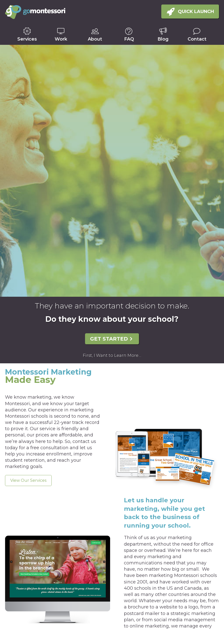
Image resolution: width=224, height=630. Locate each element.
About (95, 39)
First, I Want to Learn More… (112, 355)
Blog (163, 39)
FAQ (129, 39)
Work (61, 39)
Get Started (109, 339)
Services (27, 39)
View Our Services (28, 480)
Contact (197, 39)
